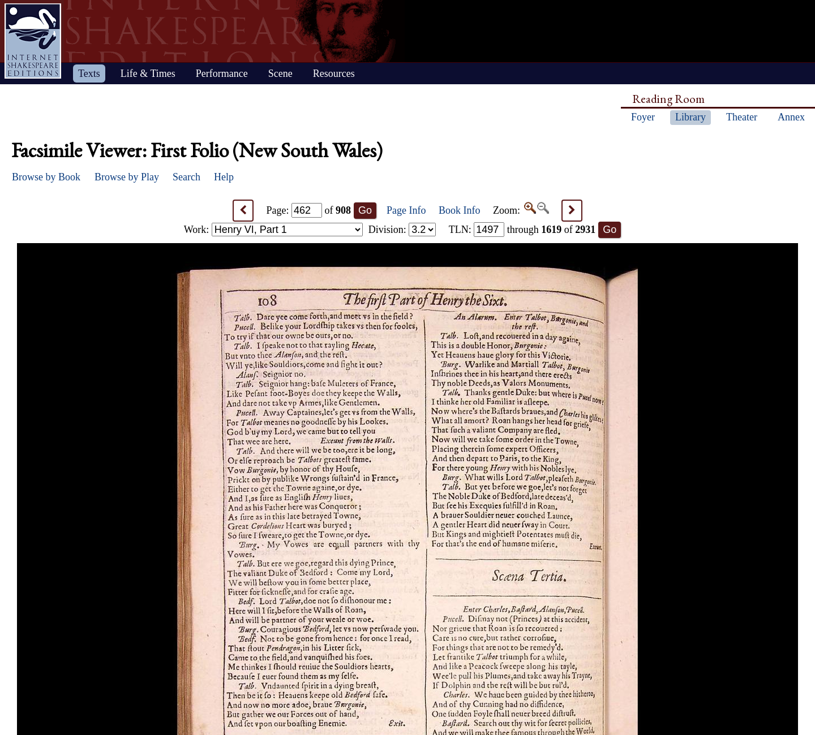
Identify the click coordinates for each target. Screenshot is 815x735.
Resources (334, 73)
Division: (402, 229)
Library (690, 117)
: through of (522, 229)
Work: (273, 229)
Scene (280, 73)
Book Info (460, 210)
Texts (89, 73)
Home (33, 41)
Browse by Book (46, 177)
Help (224, 177)
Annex (791, 117)
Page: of (309, 210)
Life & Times (148, 73)
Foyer (643, 117)
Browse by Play (127, 177)
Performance (222, 73)
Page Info (406, 210)
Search (186, 177)
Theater (741, 117)
